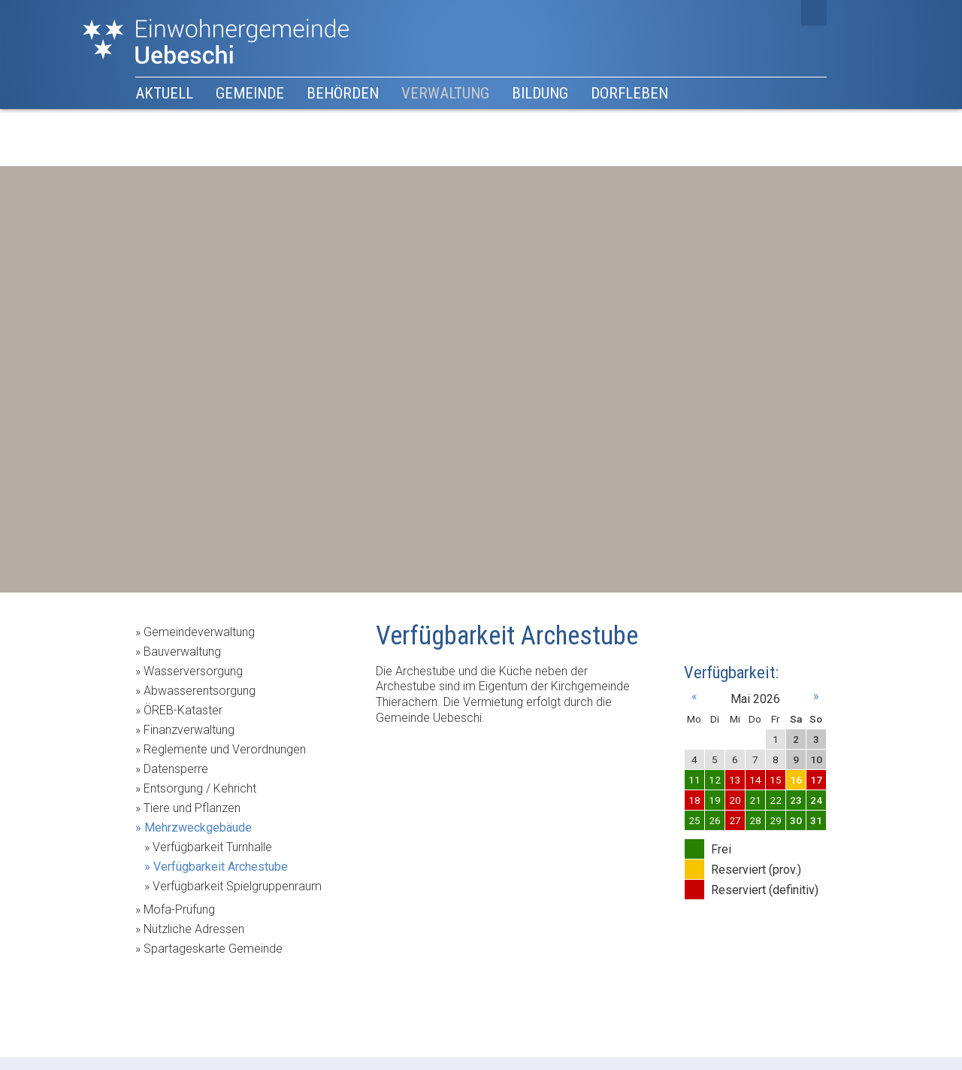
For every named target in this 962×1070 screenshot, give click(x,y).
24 (816, 800)
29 (776, 820)
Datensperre (176, 769)
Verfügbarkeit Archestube (220, 866)
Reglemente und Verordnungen (225, 749)
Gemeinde (250, 93)
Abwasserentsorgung (200, 691)
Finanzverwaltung (189, 730)
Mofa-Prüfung (179, 909)
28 (755, 820)
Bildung (540, 93)
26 (715, 820)
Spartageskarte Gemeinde (213, 948)
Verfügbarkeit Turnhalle (212, 847)
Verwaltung (445, 93)
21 (755, 800)
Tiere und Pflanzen (192, 808)
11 (694, 780)
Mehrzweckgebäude (198, 827)
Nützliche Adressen (194, 929)
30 (796, 820)
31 (816, 820)
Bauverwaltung (182, 651)
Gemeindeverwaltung (199, 632)
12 (715, 780)
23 (796, 800)
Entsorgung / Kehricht (200, 788)
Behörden (343, 93)
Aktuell (164, 93)
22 (776, 800)
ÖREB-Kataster (183, 710)
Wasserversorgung (193, 671)
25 (694, 820)
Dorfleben (629, 93)
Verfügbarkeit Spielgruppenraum (237, 886)
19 (715, 800)
